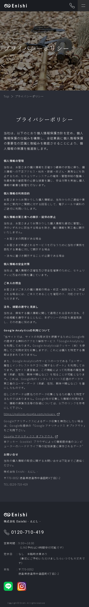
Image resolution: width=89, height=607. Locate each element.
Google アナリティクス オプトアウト (29, 436)
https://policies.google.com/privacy (30, 414)
